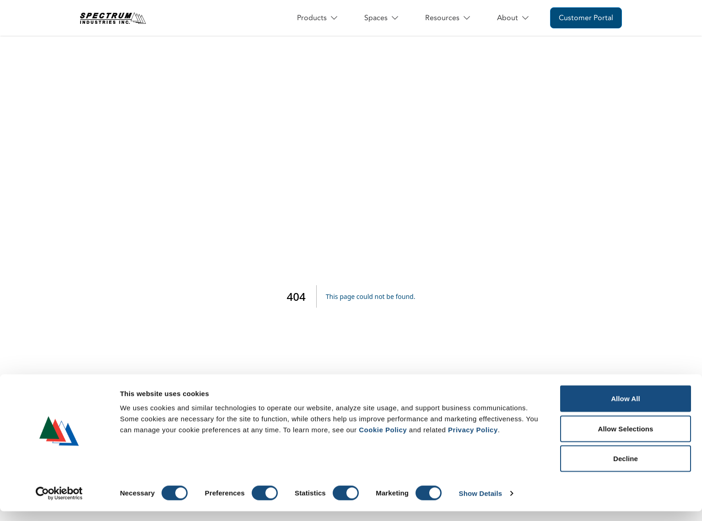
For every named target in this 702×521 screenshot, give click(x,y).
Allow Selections (625, 438)
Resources (448, 18)
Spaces (382, 18)
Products (318, 18)
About (513, 18)
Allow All (625, 408)
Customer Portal (586, 18)
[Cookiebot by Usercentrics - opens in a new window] (59, 503)
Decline (625, 468)
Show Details (480, 503)
